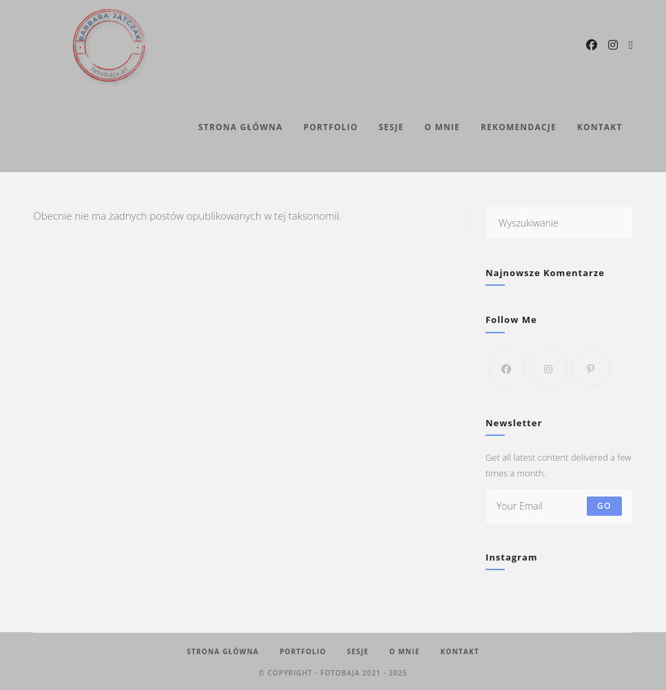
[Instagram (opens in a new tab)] (613, 44)
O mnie (404, 651)
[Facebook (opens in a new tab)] (592, 44)
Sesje (358, 651)
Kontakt (459, 651)
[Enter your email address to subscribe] (559, 506)
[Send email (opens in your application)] (630, 45)
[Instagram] (549, 368)
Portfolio (303, 651)
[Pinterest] (591, 368)
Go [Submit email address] (604, 506)
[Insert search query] (559, 223)
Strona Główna (223, 651)
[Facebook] (506, 368)
